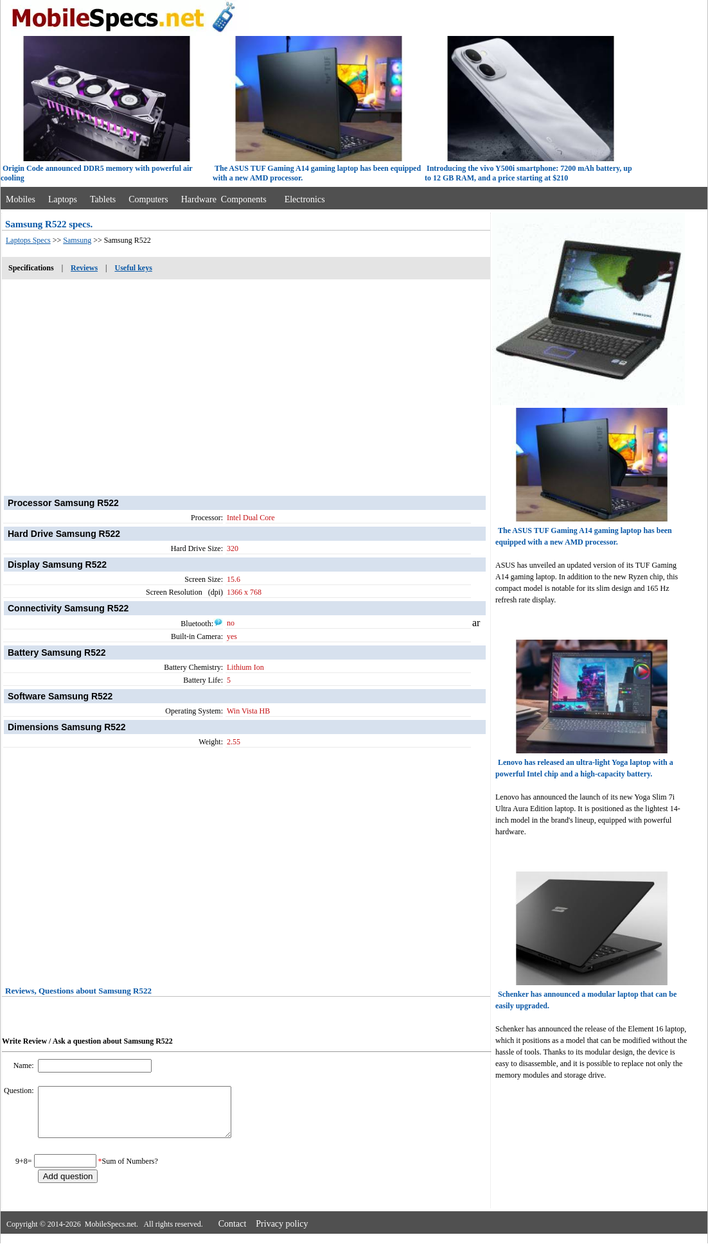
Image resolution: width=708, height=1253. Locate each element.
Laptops (62, 199)
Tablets (103, 199)
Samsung (77, 240)
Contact (232, 1233)
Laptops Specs (28, 240)
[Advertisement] (246, 381)
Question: (20, 1090)
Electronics (305, 199)
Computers (148, 199)
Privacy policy (282, 1233)
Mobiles (20, 199)
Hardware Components (224, 199)
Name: (24, 1065)
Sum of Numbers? (130, 1170)
